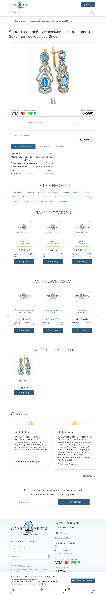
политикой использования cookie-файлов (29, 584)
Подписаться (80, 503)
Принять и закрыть (83, 581)
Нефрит (15, 197)
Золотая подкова (43, 167)
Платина (47, 197)
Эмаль (25, 202)
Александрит (17, 193)
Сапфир (88, 197)
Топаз (34, 202)
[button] (53, 101)
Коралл (75, 193)
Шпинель (30, 193)
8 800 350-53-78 (62, 551)
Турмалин (59, 197)
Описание (47, 147)
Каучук (43, 202)
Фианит (65, 193)
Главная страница (18, 19)
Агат (69, 197)
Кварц (37, 197)
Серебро (15, 202)
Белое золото (52, 193)
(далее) (68, 460)
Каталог (33, 19)
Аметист (26, 197)
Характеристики (24, 147)
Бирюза (85, 193)
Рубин (40, 193)
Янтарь (78, 197)
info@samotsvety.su (65, 544)
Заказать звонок (63, 538)
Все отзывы (88, 476)
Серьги (43, 19)
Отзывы (65, 147)
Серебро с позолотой (59, 202)
